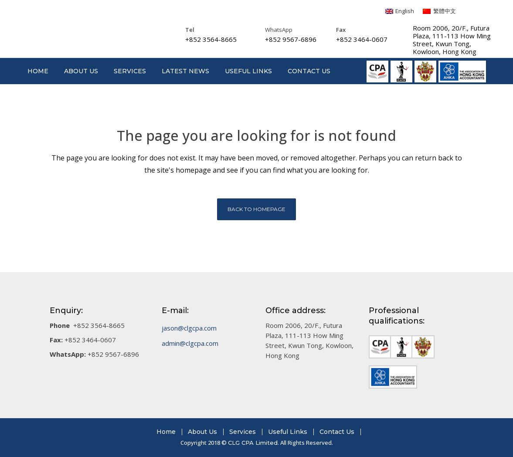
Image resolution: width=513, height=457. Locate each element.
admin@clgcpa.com (190, 343)
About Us (202, 432)
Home (166, 432)
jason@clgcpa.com (189, 328)
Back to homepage (256, 209)
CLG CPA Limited (253, 442)
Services (242, 432)
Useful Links (287, 432)
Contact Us (336, 432)
